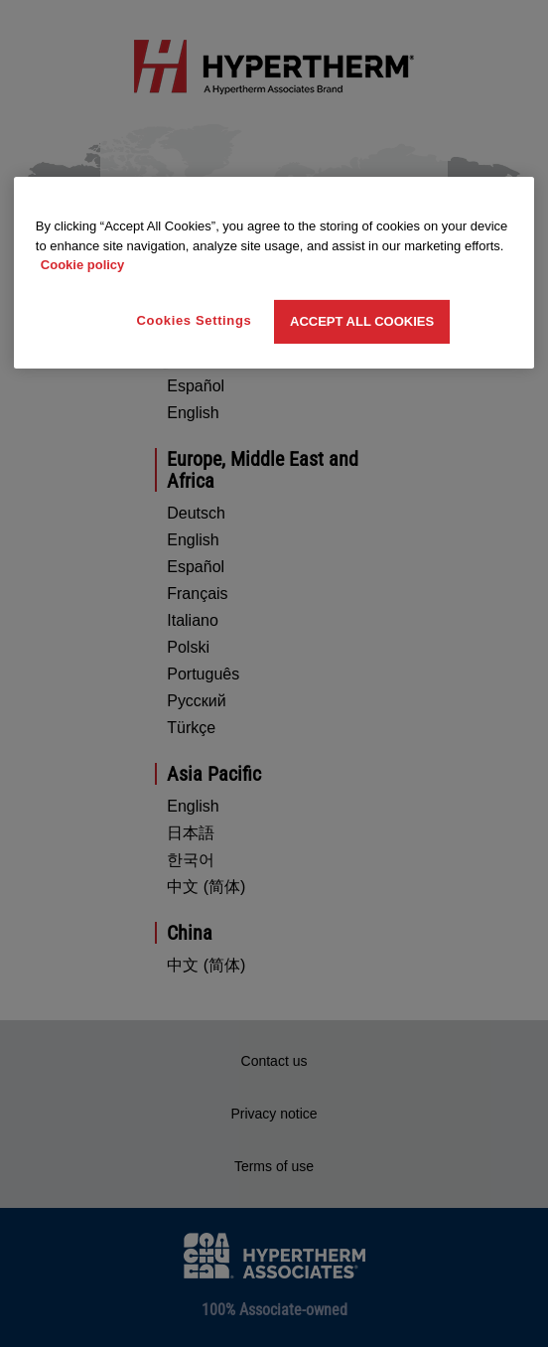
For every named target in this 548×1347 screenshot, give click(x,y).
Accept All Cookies (362, 321)
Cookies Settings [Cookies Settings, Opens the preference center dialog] (194, 320)
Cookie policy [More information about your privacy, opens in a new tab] (83, 264)
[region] (274, 273)
